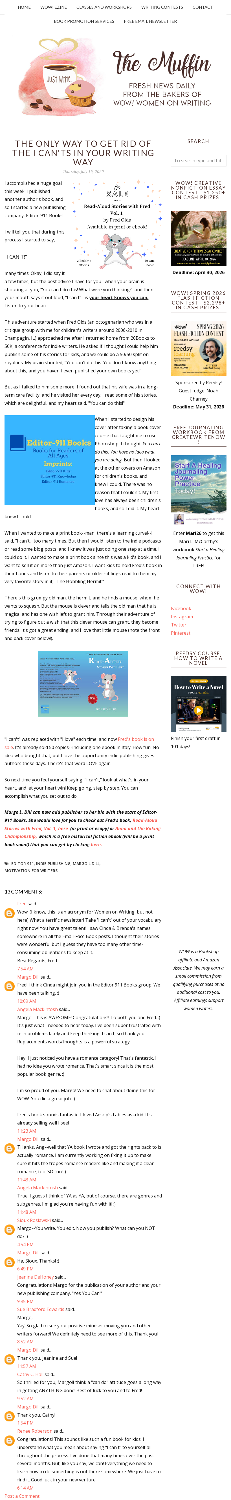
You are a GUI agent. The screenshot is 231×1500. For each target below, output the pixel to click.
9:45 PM (25, 1301)
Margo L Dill (86, 863)
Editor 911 (22, 863)
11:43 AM (26, 1180)
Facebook (181, 608)
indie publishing (53, 863)
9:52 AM (25, 1398)
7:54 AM (25, 969)
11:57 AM (26, 1366)
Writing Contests (162, 7)
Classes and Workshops (104, 7)
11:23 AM (26, 1131)
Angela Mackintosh (37, 1009)
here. (96, 844)
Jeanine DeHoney (35, 1277)
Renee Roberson (34, 1431)
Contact (203, 7)
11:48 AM (26, 1212)
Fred (22, 904)
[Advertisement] (198, 849)
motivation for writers (31, 870)
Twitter (178, 625)
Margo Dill (28, 977)
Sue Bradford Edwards (40, 1309)
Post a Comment (22, 1496)
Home (24, 7)
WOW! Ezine (53, 7)
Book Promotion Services (84, 21)
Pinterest (180, 633)
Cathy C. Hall (30, 1374)
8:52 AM (25, 1342)
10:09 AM (26, 1001)
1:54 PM (25, 1423)
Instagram (182, 617)
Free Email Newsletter (150, 21)
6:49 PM (25, 1269)
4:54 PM (25, 1244)
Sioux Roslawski (34, 1220)
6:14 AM (25, 1488)
